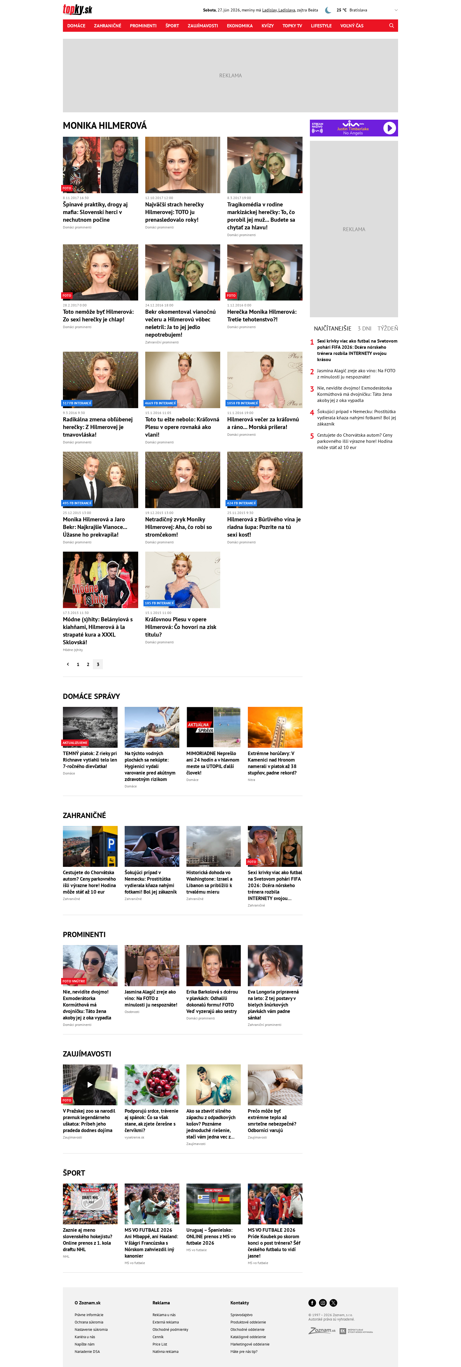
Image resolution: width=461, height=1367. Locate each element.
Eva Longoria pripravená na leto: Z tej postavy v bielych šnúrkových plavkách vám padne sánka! (273, 1005)
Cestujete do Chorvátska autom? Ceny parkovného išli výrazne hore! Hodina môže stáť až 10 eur (89, 882)
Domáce (76, 26)
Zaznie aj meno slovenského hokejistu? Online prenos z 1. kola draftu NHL (87, 1240)
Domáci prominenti (77, 227)
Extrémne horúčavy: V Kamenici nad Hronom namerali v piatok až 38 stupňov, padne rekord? (272, 763)
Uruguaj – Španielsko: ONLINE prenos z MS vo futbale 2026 (211, 1236)
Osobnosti (132, 1011)
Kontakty (239, 1303)
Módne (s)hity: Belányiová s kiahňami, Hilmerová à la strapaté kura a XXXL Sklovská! (98, 630)
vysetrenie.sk (134, 1137)
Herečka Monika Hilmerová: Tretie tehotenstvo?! (261, 315)
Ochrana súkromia (89, 1322)
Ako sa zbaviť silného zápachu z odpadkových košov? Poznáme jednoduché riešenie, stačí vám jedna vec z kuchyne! (210, 1124)
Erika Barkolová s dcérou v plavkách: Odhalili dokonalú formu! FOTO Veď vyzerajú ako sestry (212, 1001)
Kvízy (268, 26)
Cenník (158, 1336)
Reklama (161, 1303)
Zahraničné (107, 26)
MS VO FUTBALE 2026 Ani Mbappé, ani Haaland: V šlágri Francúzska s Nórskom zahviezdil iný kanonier (151, 1243)
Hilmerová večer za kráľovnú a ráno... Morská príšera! (263, 423)
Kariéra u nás (85, 1336)
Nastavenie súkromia (91, 1329)
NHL (66, 1256)
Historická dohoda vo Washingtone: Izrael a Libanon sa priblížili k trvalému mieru (209, 882)
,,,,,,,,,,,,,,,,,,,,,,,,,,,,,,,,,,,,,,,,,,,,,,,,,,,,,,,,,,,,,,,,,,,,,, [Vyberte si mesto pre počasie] (375, 10)
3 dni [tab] (365, 328)
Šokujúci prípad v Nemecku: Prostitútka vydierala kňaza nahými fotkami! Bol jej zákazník (151, 882)
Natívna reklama (165, 1351)
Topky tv (292, 26)
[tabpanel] (354, 394)
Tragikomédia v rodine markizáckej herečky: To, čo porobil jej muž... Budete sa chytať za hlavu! (261, 216)
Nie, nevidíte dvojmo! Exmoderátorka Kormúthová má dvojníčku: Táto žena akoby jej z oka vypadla (87, 1005)
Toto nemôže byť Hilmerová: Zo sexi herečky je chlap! (98, 315)
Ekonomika (240, 26)
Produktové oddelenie (248, 1322)
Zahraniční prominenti (162, 342)
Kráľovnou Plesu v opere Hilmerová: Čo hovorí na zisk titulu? (180, 626)
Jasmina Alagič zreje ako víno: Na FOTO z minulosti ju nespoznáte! (151, 998)
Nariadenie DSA (87, 1351)
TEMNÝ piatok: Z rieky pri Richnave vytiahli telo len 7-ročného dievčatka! (90, 760)
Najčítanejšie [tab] (333, 328)
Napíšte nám (85, 1344)
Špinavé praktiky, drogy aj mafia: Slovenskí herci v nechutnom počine (95, 212)
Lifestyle (321, 26)
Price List (160, 1344)
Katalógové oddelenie (248, 1336)
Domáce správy (91, 696)
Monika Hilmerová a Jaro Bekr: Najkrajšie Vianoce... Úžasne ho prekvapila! (95, 526)
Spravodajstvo (241, 1314)
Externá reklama (166, 1322)
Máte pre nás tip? (244, 1351)
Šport (172, 26)
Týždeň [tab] (388, 328)
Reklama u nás (164, 1314)
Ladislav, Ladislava (278, 10)
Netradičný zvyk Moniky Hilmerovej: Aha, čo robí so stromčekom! (178, 526)
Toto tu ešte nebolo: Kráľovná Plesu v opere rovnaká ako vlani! (182, 426)
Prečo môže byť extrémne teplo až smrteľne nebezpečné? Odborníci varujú (272, 1121)
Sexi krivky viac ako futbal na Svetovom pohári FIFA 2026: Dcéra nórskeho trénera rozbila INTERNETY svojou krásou (275, 885)
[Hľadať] (391, 25)
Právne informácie (89, 1314)
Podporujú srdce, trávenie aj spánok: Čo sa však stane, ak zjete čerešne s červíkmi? (151, 1121)
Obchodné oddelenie (247, 1329)
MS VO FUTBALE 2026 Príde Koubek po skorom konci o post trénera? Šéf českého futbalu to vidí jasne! (274, 1243)
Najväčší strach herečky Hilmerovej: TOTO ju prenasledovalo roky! (174, 212)
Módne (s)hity (73, 649)
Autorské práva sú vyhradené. (331, 1319)
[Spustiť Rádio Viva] (353, 123)
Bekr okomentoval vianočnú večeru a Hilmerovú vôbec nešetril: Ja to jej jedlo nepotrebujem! (180, 323)
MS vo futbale (135, 1263)
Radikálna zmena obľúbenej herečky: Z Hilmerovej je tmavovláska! (98, 426)
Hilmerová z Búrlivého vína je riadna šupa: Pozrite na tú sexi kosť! (264, 526)
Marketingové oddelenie (250, 1344)
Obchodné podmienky (170, 1329)
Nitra (251, 779)
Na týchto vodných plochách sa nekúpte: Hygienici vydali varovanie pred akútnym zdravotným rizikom (150, 766)
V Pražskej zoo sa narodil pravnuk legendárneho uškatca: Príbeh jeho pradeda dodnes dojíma (89, 1121)
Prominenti (143, 26)
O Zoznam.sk (88, 1303)
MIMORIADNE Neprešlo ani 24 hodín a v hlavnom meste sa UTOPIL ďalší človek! (212, 763)
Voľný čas (351, 26)
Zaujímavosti (203, 26)
